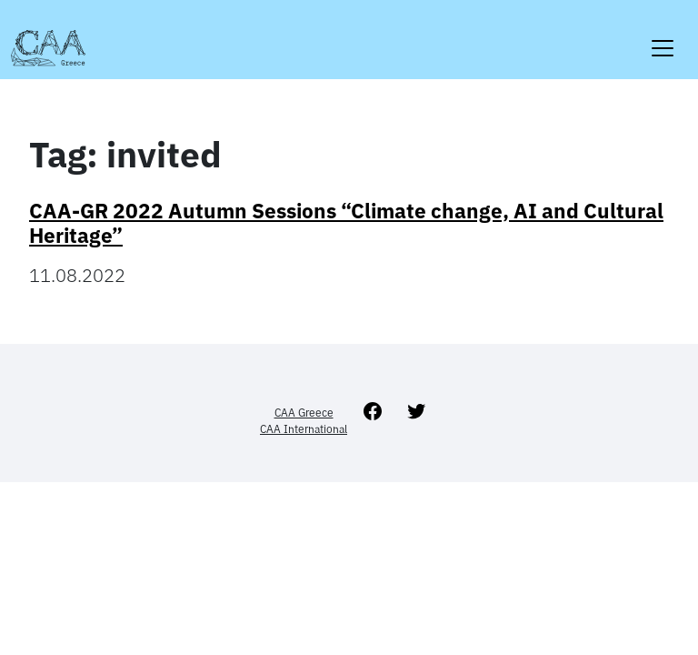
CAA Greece (304, 412)
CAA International (303, 429)
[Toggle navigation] (662, 36)
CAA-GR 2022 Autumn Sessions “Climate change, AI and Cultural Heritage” (346, 222)
